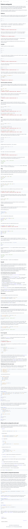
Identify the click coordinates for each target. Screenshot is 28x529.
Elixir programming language (18, 526)
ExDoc (9, 526)
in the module (16, 274)
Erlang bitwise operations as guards (20, 287)
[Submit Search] (3, 1)
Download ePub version (16, 525)
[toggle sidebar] (1, 1)
